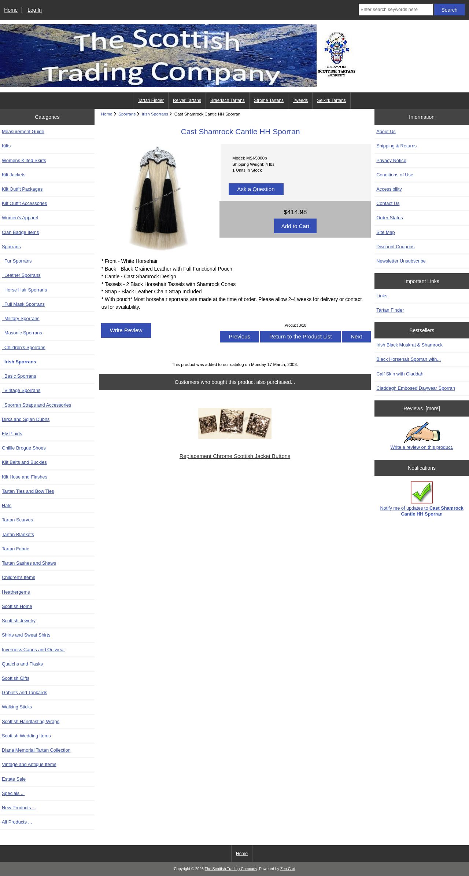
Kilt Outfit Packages (22, 189)
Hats (6, 505)
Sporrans (127, 113)
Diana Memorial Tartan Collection (36, 750)
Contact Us (387, 203)
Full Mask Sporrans (23, 304)
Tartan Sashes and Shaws (29, 563)
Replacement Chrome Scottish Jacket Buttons (235, 456)
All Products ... (17, 822)
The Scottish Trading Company (231, 869)
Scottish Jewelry (19, 620)
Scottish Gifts (15, 678)
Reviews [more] (421, 408)
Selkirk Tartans (331, 100)
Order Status (389, 217)
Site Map (385, 232)
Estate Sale (14, 779)
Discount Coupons (395, 246)
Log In (34, 10)
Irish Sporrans (155, 113)
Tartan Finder (151, 100)
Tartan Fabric (15, 548)
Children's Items (18, 577)
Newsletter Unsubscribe (401, 261)
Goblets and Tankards (24, 692)
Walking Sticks (17, 707)
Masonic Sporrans (22, 333)
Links (381, 295)
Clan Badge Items (20, 232)
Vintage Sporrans (21, 390)
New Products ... (19, 807)
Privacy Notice (391, 160)
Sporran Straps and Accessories (36, 405)
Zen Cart (287, 869)
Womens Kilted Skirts (24, 160)
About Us (385, 131)
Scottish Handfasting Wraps (30, 721)
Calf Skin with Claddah (399, 374)
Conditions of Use (394, 174)
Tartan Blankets (18, 534)
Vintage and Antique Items (29, 764)
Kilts (6, 146)
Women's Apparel (20, 217)
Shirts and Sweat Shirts (26, 635)
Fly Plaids (12, 433)
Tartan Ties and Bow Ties (28, 491)
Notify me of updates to (422, 498)
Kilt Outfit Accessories (24, 203)
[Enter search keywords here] (396, 9)
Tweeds (300, 100)
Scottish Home (17, 606)
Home (11, 10)
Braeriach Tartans (227, 100)
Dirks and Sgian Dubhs (25, 419)
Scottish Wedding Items (26, 735)
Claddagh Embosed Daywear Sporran (415, 388)
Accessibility (389, 189)
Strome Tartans (269, 100)
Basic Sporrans (19, 376)
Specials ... (13, 793)
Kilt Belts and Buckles (24, 462)
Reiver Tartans (187, 100)
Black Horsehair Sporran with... (408, 359)
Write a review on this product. (422, 436)
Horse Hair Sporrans (24, 290)
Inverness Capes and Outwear (33, 649)
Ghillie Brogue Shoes (24, 448)
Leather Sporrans (21, 275)
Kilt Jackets (13, 174)
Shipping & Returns (396, 146)
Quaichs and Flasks (22, 664)
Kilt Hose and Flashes (24, 477)
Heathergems (16, 592)
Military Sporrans (21, 318)
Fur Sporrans (17, 261)
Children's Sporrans (23, 347)
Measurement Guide (23, 131)
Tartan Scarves (17, 520)
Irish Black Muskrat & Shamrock (409, 345)
